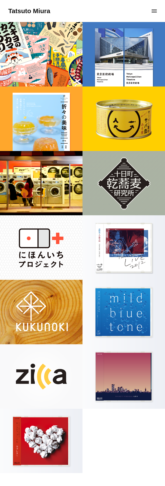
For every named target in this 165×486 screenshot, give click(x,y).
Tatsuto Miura (29, 10)
